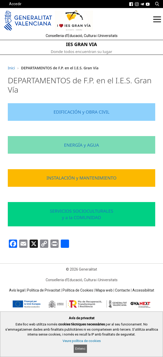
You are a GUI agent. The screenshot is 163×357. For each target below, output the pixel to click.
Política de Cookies (78, 290)
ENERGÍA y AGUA (81, 145)
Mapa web (104, 290)
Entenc (80, 349)
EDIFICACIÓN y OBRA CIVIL (81, 112)
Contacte (122, 290)
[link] (131, 4)
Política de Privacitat (43, 290)
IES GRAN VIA (81, 44)
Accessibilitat (143, 290)
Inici (11, 67)
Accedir (15, 4)
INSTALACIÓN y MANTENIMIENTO (81, 178)
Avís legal (17, 290)
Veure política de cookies (82, 341)
